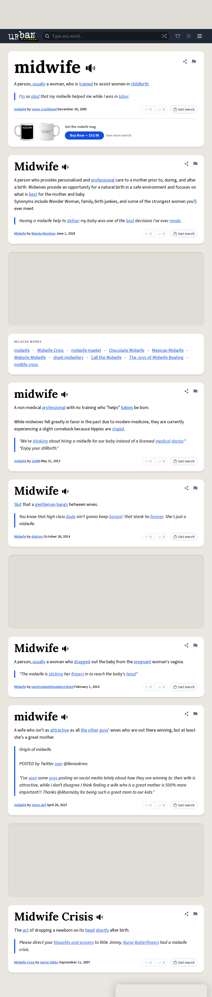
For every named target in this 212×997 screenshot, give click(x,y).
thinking (40, 441)
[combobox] (105, 36)
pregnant (142, 662)
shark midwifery (68, 357)
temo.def (39, 805)
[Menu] (199, 36)
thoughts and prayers (74, 942)
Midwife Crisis (50, 350)
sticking (56, 674)
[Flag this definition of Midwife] (195, 164)
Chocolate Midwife (126, 350)
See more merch (118, 135)
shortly (102, 930)
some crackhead (44, 109)
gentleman (45, 504)
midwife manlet (86, 350)
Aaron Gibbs (49, 962)
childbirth (140, 84)
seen (32, 778)
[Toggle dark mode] (188, 36)
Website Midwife (30, 357)
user (59, 764)
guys (103, 730)
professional (102, 180)
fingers (77, 674)
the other (89, 730)
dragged (82, 662)
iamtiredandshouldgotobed (52, 686)
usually (38, 84)
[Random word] (163, 36)
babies (127, 407)
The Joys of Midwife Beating (156, 357)
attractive (59, 730)
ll (196, 201)
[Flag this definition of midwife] (194, 61)
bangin (115, 516)
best (33, 194)
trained (86, 84)
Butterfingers (147, 942)
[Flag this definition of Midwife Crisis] (195, 914)
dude (71, 516)
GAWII (36, 461)
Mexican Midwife (168, 350)
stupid (118, 429)
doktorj (37, 536)
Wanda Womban (43, 233)
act (26, 930)
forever (156, 516)
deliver (73, 221)
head (131, 674)
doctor (177, 441)
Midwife (20, 233)
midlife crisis (26, 364)
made (175, 221)
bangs (62, 504)
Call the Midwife (106, 357)
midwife (20, 109)
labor (123, 96)
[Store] (177, 36)
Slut (18, 504)
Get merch (184, 109)
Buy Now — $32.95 (84, 135)
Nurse (128, 942)
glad (35, 96)
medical (162, 441)
